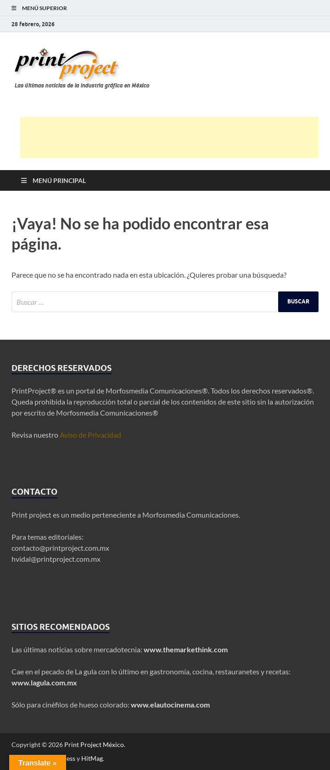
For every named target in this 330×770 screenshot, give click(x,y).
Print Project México (94, 744)
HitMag (92, 758)
